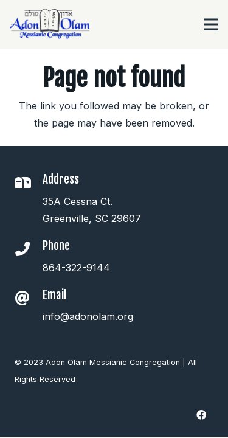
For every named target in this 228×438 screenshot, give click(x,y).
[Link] (50, 24)
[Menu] (211, 24)
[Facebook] (201, 415)
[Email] (29, 299)
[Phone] (29, 250)
